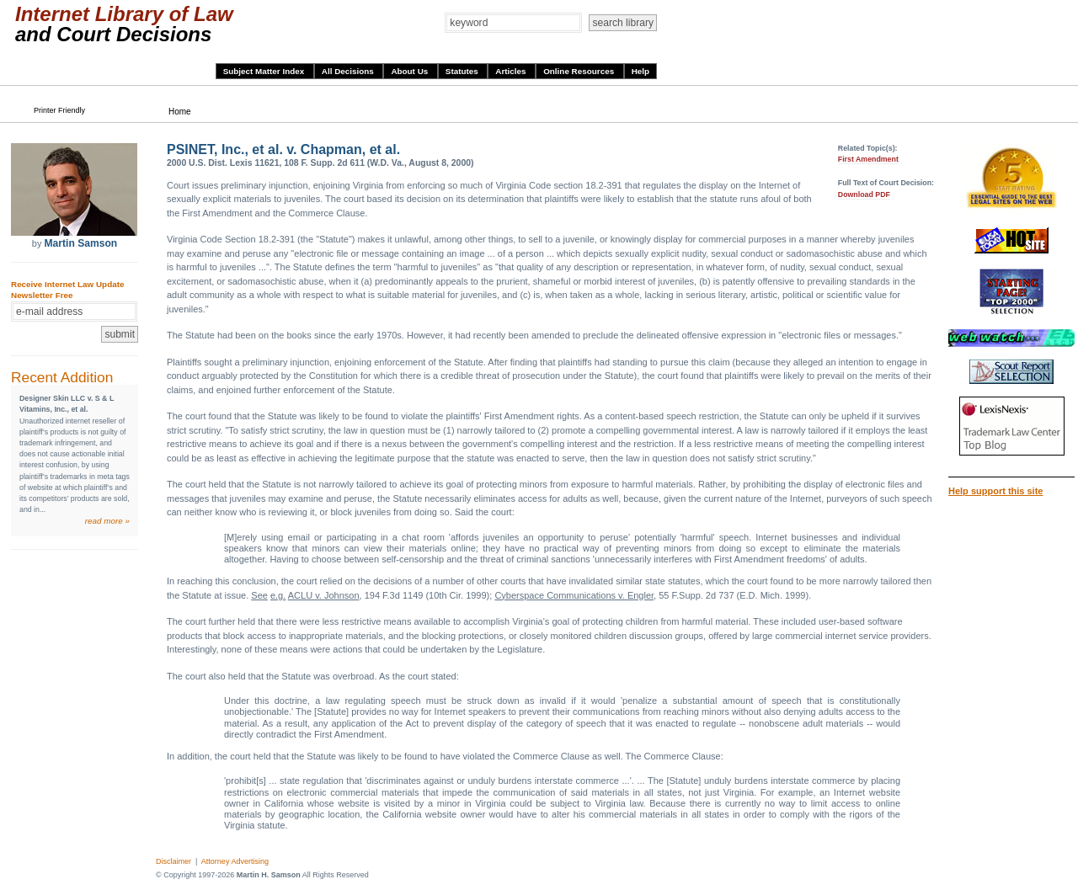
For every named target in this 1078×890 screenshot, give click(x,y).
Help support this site (995, 491)
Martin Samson (80, 243)
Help (640, 71)
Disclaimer (173, 861)
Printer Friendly (59, 110)
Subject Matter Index (265, 71)
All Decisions (349, 71)
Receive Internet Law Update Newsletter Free (67, 290)
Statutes (463, 71)
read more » (107, 520)
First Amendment (868, 159)
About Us (410, 71)
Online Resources (579, 71)
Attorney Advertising (235, 861)
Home (179, 111)
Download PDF (864, 194)
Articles (511, 71)
